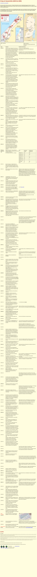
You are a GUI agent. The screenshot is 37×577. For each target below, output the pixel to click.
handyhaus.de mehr (17, 546)
